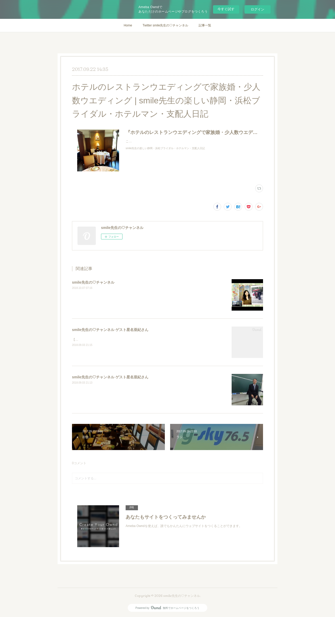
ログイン (257, 9)
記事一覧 (205, 25)
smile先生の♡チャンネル (93, 282)
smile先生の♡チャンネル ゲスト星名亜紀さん (110, 330)
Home (128, 25)
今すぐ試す (225, 9)
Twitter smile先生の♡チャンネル (165, 25)
